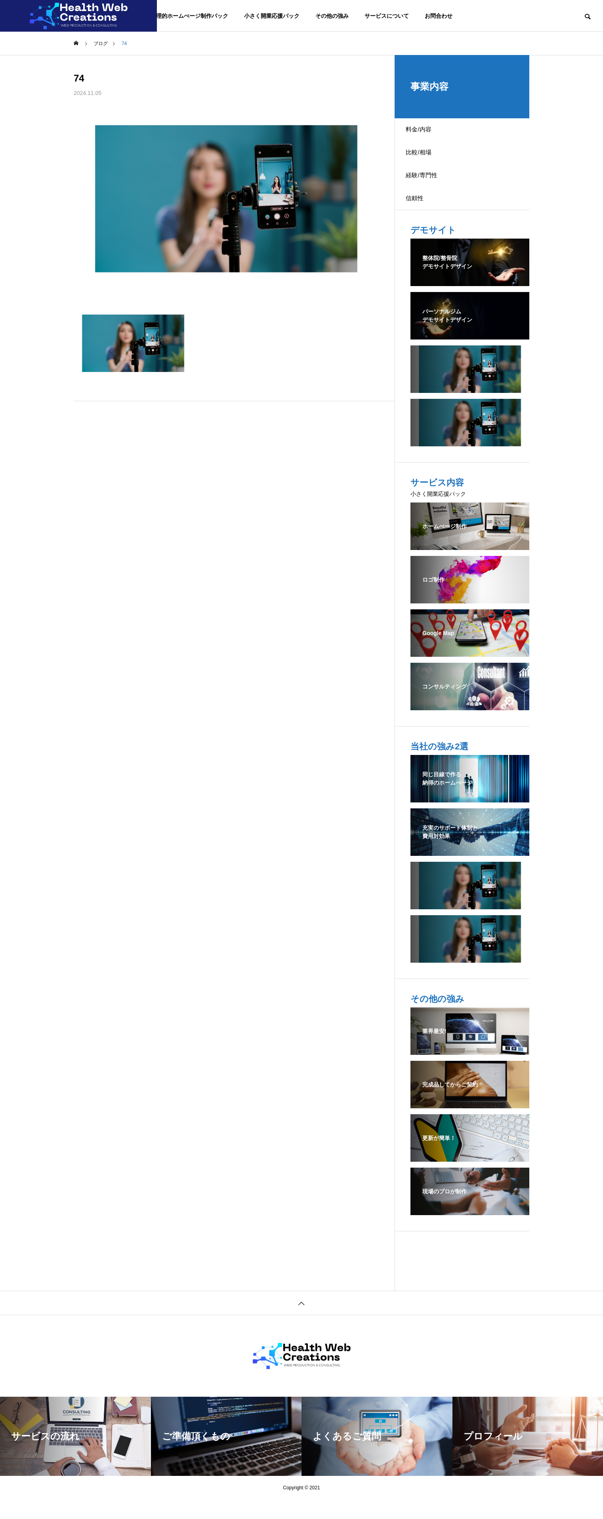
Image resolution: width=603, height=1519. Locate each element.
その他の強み (332, 16)
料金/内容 (423, 132)
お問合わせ (438, 16)
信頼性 (419, 215)
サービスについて (386, 16)
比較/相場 (423, 159)
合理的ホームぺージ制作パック (189, 16)
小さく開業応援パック (272, 16)
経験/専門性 (427, 187)
